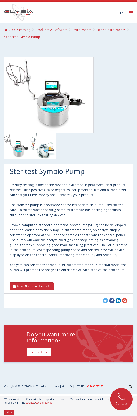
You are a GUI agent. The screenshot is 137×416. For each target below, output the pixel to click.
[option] (17, 146)
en (121, 12)
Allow (9, 412)
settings (30, 402)
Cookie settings (43, 402)
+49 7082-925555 (94, 386)
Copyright (9, 386)
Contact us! (39, 352)
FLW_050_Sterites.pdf (31, 286)
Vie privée (67, 386)
